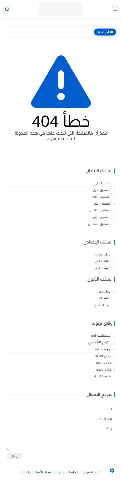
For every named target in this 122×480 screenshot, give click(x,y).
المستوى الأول (102, 190)
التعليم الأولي (103, 183)
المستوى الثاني (102, 203)
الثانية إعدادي (103, 268)
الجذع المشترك (102, 305)
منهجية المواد (102, 376)
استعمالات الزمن (101, 335)
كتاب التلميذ (104, 369)
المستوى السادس (100, 224)
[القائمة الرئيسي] (115, 9)
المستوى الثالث (102, 196)
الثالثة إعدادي (103, 261)
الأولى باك (105, 291)
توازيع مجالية (103, 349)
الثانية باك (105, 298)
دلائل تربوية (104, 362)
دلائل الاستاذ (103, 356)
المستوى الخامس (100, 210)
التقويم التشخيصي (100, 342)
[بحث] (7, 9)
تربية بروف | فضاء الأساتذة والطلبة (44, 472)
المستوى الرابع (102, 217)
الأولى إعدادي (103, 254)
